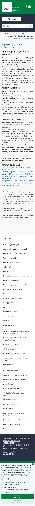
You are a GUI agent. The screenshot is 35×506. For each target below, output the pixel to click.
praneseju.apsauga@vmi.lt (15, 129)
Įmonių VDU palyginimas (11, 404)
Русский (21, 38)
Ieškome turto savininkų (11, 424)
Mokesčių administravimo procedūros (16, 276)
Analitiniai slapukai (8, 487)
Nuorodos (6, 429)
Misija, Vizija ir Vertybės (11, 244)
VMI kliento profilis (9, 349)
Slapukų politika (6, 476)
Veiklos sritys (7, 267)
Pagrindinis (6, 44)
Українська (28, 38)
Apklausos (6, 321)
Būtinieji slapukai (8, 479)
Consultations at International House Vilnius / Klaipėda (16, 332)
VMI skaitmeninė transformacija (14, 353)
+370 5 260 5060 (9, 443)
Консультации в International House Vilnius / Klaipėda (16, 339)
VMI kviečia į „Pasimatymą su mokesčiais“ (13, 394)
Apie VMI (18, 44)
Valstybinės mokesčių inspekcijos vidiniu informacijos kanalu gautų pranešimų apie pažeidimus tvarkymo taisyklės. (17, 183)
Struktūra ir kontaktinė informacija (15, 249)
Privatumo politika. (19, 476)
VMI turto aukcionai (10, 400)
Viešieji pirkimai (8, 303)
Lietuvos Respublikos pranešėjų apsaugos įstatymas (17, 168)
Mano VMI (16, 452)
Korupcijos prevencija (10, 280)
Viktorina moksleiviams (11, 388)
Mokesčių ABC (8, 384)
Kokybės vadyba (9, 271)
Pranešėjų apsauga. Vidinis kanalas (15, 285)
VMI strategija (8, 316)
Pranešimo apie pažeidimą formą (17, 123)
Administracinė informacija (12, 289)
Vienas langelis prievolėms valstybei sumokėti (15, 359)
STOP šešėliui (8, 409)
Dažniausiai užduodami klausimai (14, 380)
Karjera (5, 307)
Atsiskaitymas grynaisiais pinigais (15, 375)
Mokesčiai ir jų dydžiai (10, 371)
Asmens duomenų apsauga (12, 298)
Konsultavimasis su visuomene (14, 253)
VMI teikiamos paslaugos (12, 344)
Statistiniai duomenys (10, 294)
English (14, 38)
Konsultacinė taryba (10, 312)
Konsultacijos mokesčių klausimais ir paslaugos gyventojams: (16, 439)
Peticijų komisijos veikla (11, 262)
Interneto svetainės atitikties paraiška (16, 420)
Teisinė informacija (10, 258)
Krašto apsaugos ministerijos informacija (13, 414)
